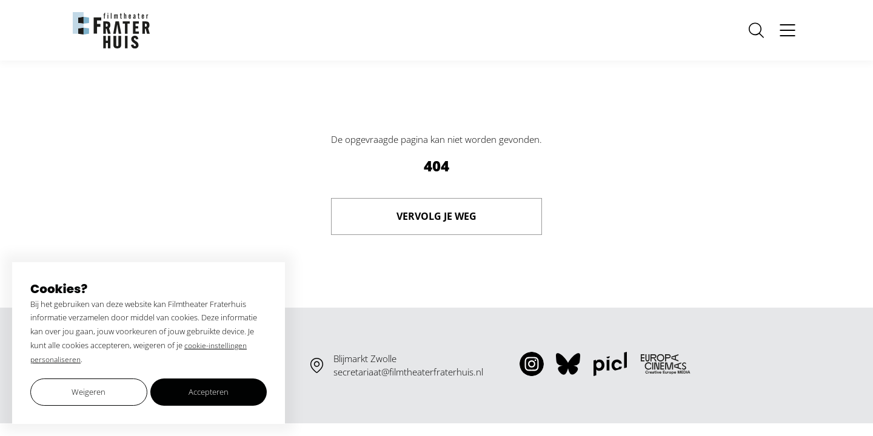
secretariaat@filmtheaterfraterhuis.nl (408, 372)
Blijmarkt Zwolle (364, 358)
